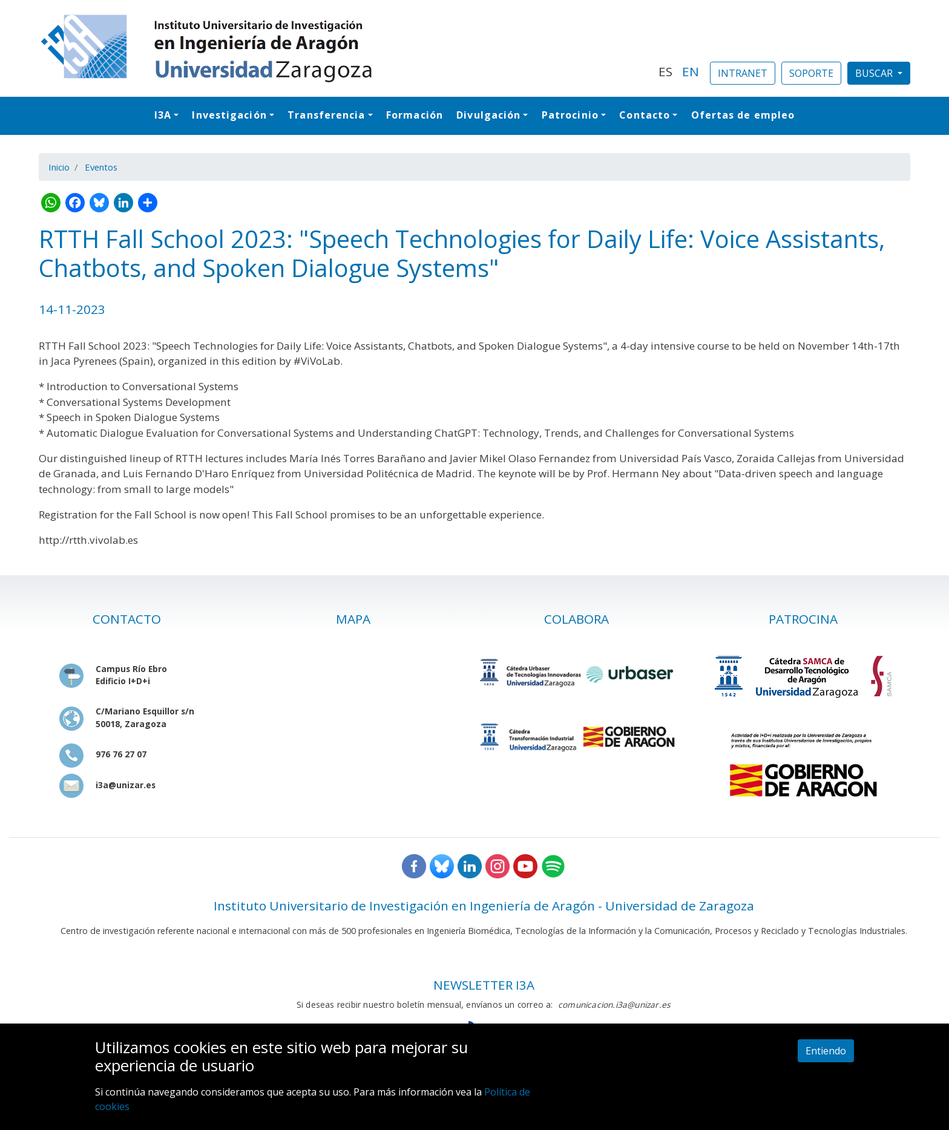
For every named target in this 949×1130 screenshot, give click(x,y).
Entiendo (826, 1050)
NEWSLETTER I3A (483, 984)
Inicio (59, 167)
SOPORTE (811, 73)
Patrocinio (570, 115)
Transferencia (326, 115)
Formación (414, 115)
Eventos (101, 167)
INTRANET (742, 73)
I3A (162, 115)
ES (665, 71)
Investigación (229, 115)
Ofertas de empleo (743, 115)
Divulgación (488, 115)
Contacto (644, 115)
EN (690, 71)
